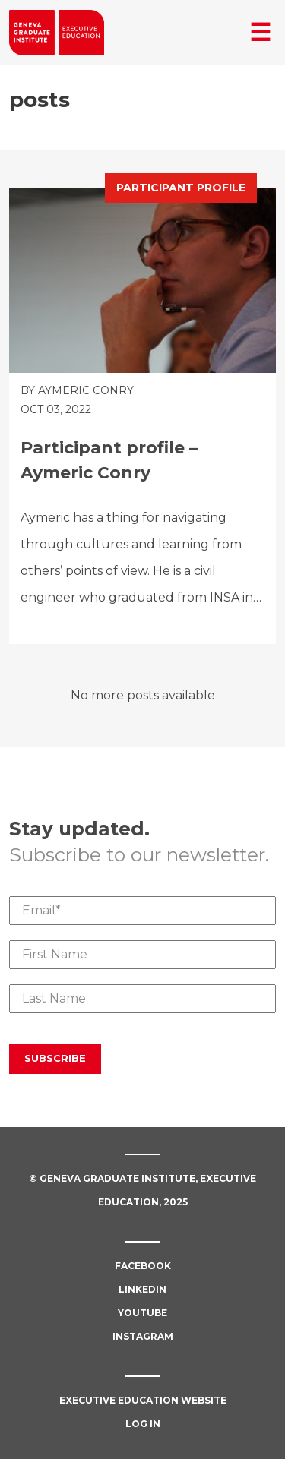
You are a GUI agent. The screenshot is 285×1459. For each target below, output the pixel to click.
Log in (142, 1423)
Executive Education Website (142, 1400)
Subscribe (55, 1058)
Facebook (143, 1265)
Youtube (142, 1312)
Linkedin (142, 1289)
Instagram (142, 1336)
